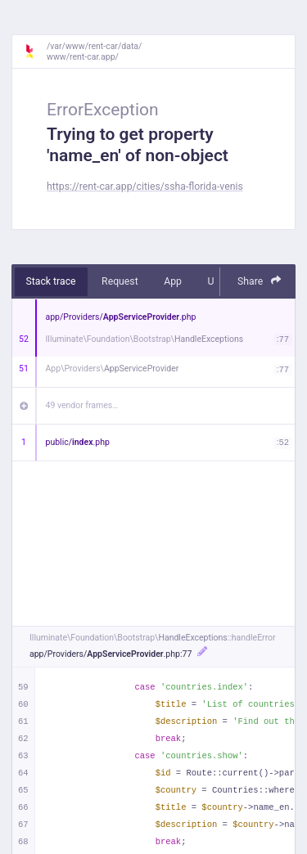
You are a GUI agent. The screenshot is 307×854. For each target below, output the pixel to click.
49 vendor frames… (82, 405)
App (173, 281)
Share (259, 281)
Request (120, 281)
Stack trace (51, 281)
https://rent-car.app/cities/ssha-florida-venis (145, 186)
